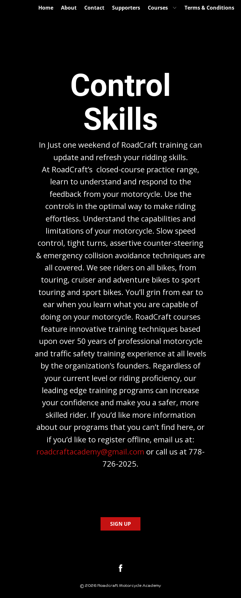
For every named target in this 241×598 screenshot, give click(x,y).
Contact (94, 7)
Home (45, 7)
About (69, 7)
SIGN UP (120, 523)
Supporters (126, 7)
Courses (158, 7)
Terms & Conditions (209, 7)
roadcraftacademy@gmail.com (90, 451)
